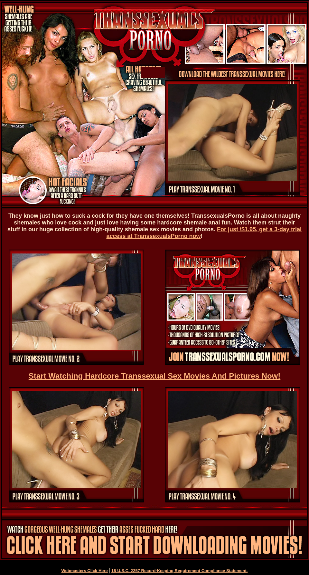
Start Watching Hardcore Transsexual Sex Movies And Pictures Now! (154, 376)
